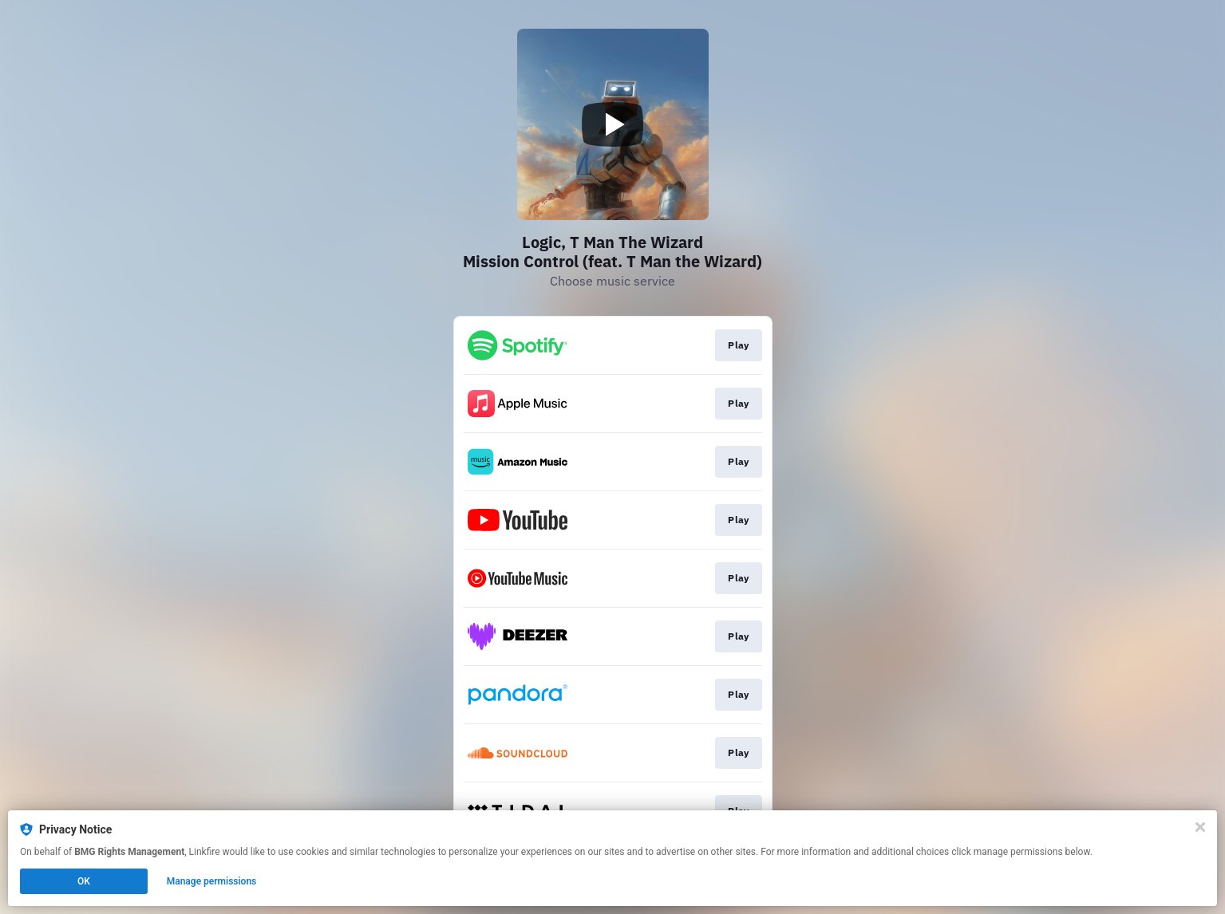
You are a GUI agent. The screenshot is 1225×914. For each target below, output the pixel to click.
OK (83, 881)
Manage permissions (212, 881)
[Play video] (613, 124)
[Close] (1200, 827)
